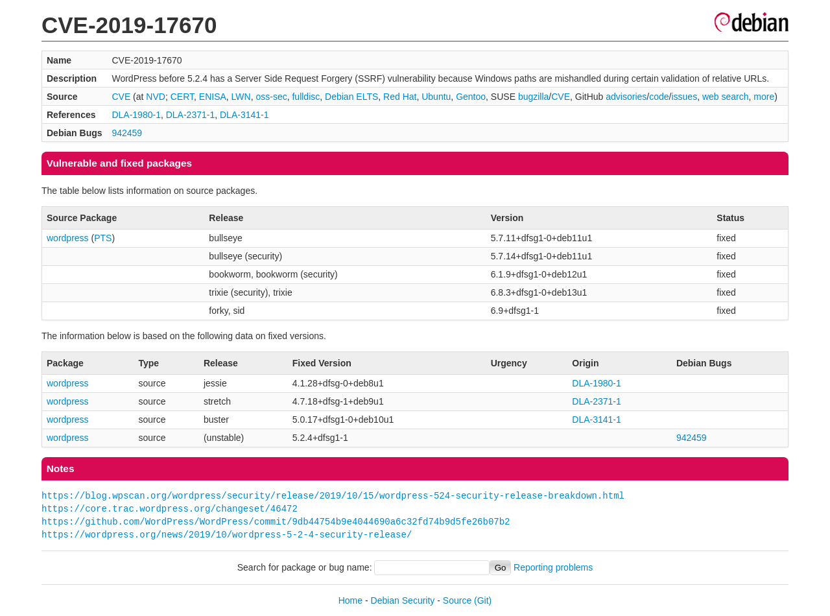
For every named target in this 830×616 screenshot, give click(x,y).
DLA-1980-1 (136, 115)
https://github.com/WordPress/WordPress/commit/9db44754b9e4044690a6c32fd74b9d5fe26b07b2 (276, 521)
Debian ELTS (351, 96)
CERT (182, 96)
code (659, 96)
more (763, 96)
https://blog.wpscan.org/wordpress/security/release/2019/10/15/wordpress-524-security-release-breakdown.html (333, 496)
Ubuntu (436, 96)
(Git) (483, 600)
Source (457, 600)
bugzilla (533, 96)
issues (684, 96)
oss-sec (271, 96)
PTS (103, 238)
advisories (626, 96)
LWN (241, 96)
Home (350, 600)
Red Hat (399, 96)
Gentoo (471, 96)
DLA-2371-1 (190, 115)
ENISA (212, 96)
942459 (127, 133)
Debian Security (403, 600)
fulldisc (306, 96)
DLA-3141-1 (244, 115)
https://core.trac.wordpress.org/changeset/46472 (170, 509)
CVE (121, 96)
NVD (155, 96)
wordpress (68, 238)
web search (725, 96)
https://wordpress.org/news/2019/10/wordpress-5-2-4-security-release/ (227, 534)
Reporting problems (553, 567)
